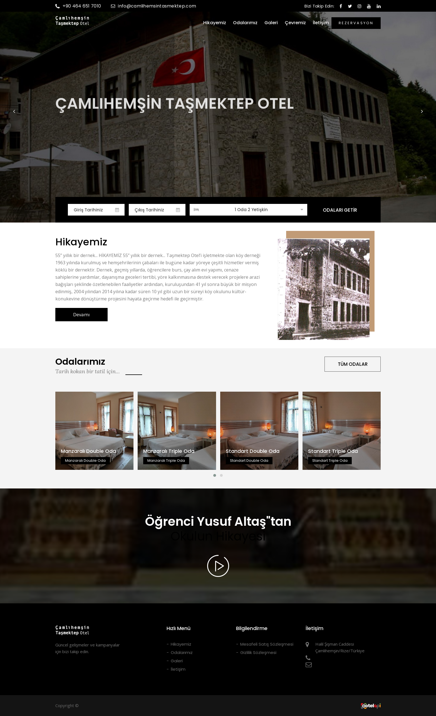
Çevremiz (295, 23)
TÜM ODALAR (353, 364)
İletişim (321, 23)
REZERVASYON (356, 23)
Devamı (81, 314)
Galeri (271, 23)
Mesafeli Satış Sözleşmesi (266, 644)
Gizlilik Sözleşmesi (258, 652)
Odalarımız (245, 23)
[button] (14, 111)
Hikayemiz (214, 23)
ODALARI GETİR (340, 210)
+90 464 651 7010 (78, 6)
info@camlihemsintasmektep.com (153, 6)
